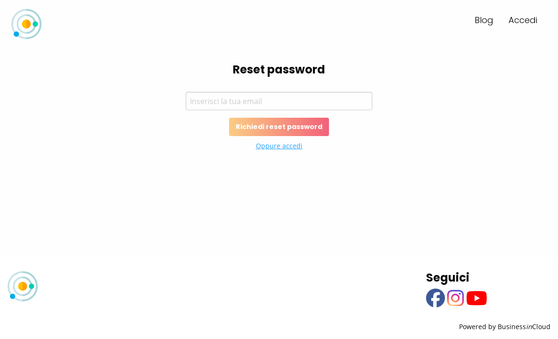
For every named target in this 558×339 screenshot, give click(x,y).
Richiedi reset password (279, 126)
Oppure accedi (279, 145)
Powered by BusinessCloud (504, 326)
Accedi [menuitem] (523, 20)
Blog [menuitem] (484, 20)
